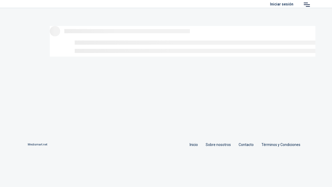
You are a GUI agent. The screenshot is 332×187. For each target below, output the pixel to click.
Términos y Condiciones (280, 145)
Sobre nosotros (218, 145)
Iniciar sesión (281, 4)
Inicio (194, 145)
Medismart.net (37, 144)
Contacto (246, 145)
